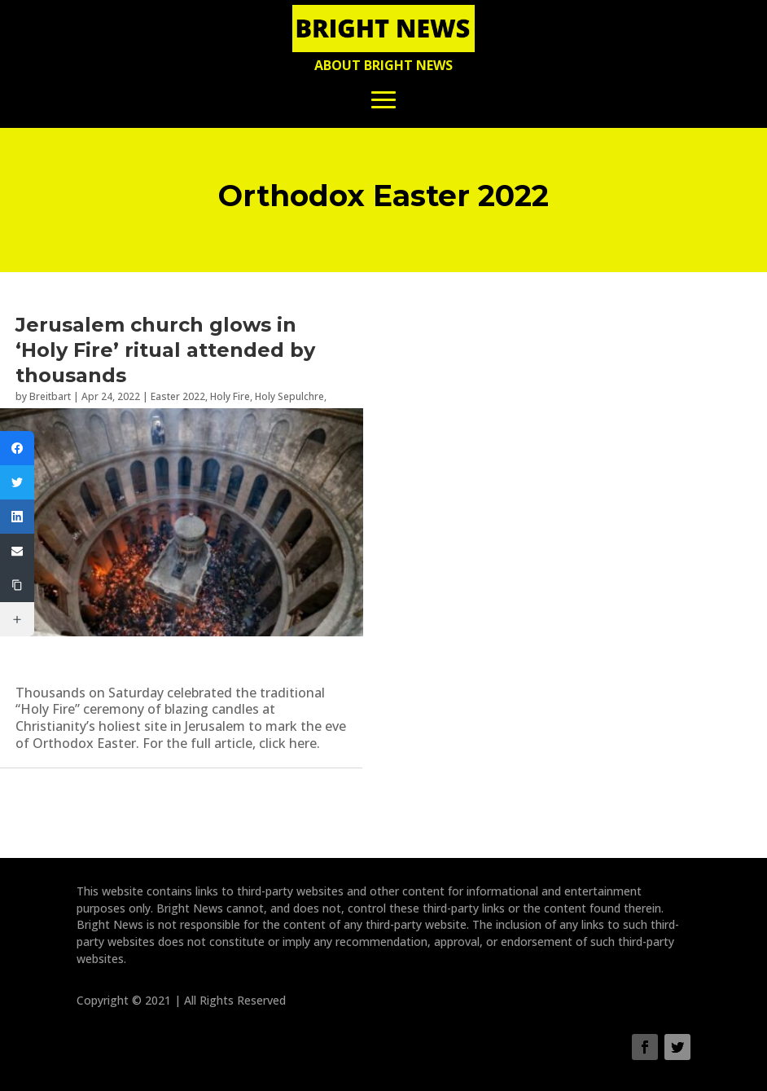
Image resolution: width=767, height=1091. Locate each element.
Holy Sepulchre (289, 396)
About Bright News (383, 65)
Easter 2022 (178, 396)
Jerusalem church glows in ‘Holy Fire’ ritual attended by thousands (165, 350)
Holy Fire (230, 396)
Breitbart (50, 396)
